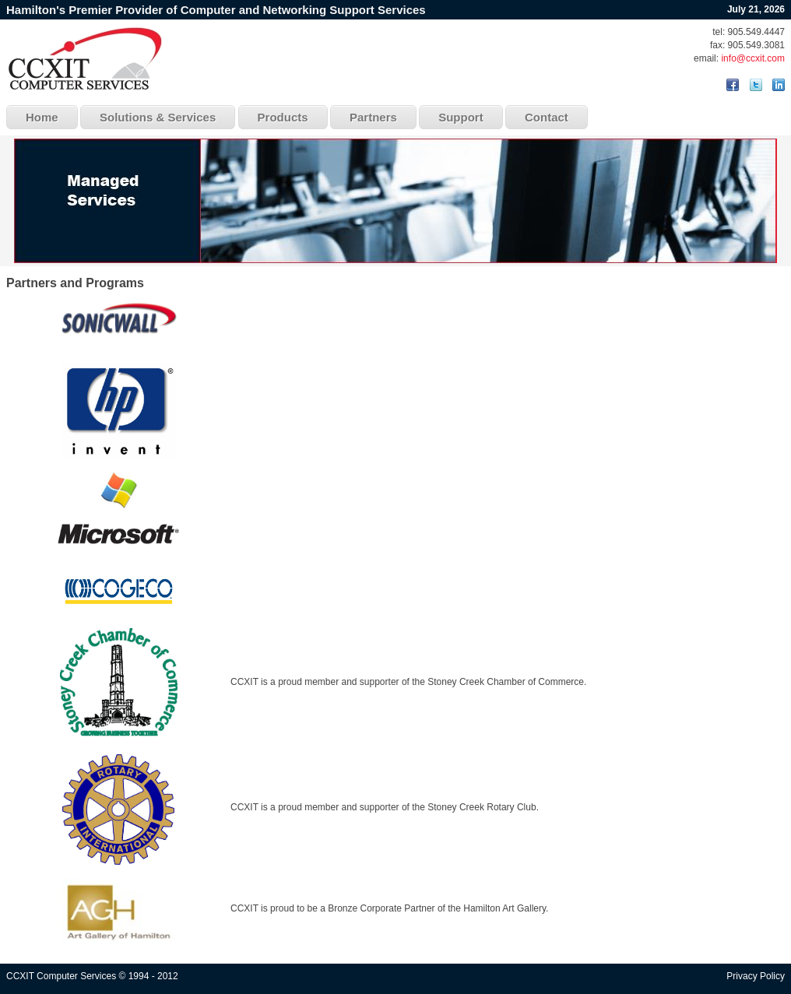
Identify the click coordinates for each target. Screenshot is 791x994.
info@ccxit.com (753, 58)
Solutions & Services (158, 117)
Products (283, 117)
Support (460, 117)
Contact (546, 117)
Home (42, 117)
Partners (373, 117)
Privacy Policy (755, 976)
